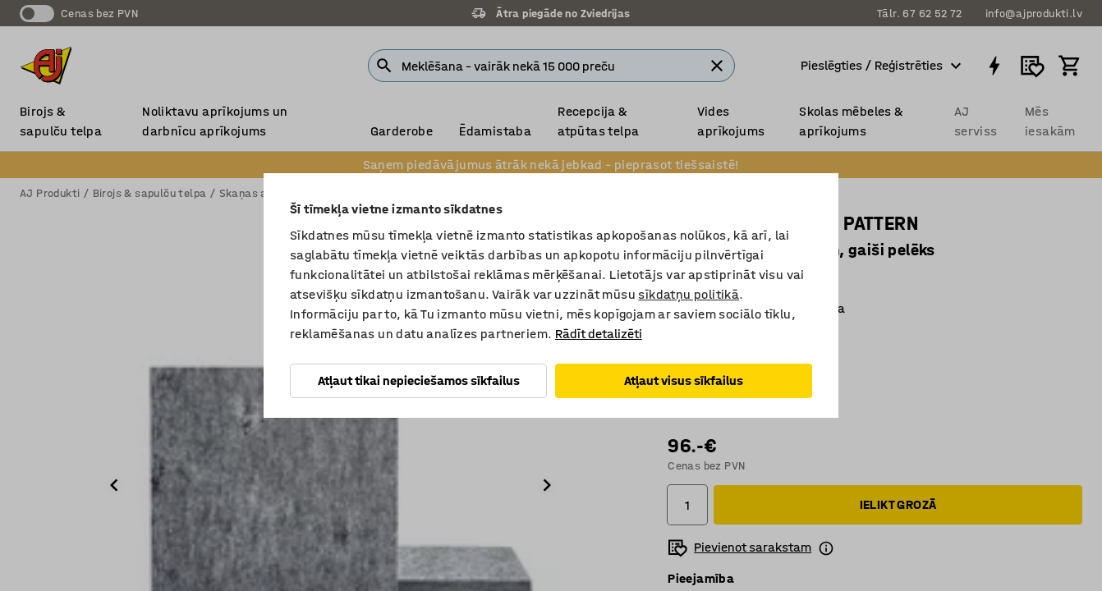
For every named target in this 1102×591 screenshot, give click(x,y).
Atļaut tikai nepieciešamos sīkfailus (419, 380)
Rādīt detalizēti (598, 333)
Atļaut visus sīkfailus (683, 380)
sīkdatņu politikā (688, 294)
